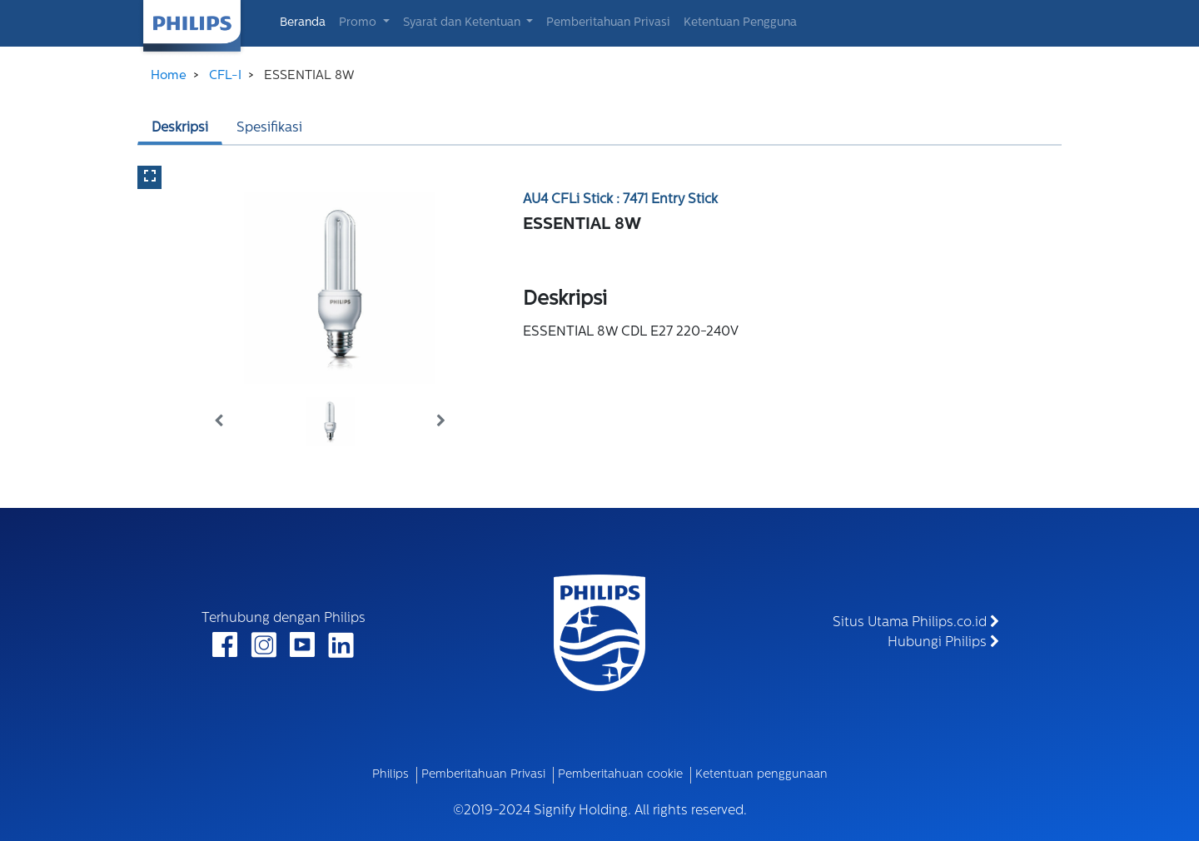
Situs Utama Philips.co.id (916, 622)
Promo (359, 23)
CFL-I (225, 76)
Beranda (306, 21)
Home (169, 76)
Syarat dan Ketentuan (463, 23)
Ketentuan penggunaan (761, 775)
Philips (390, 775)
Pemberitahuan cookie (620, 775)
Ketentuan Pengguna (740, 23)
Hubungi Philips (943, 641)
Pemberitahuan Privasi (608, 23)
